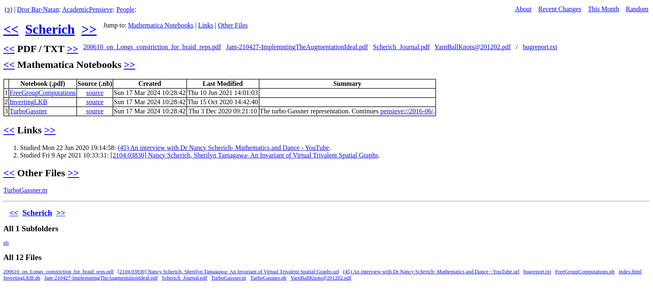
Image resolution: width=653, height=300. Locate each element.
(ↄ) (8, 9)
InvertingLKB (28, 101)
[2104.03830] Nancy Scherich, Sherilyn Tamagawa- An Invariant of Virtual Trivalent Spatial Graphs (244, 155)
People (125, 9)
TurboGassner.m (25, 190)
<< (10, 29)
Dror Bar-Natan (38, 9)
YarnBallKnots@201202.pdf (472, 46)
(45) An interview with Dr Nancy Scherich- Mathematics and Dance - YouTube (223, 147)
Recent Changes (559, 8)
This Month (603, 8)
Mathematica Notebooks (161, 25)
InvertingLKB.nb (21, 278)
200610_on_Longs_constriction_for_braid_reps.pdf (152, 46)
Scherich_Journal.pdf (401, 46)
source (95, 92)
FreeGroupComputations (43, 92)
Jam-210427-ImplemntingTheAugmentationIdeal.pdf (297, 46)
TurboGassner (28, 111)
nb (6, 243)
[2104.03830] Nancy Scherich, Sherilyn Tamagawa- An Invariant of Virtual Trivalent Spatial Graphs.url (228, 272)
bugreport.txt (540, 46)
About (523, 8)
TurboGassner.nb (268, 278)
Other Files (233, 25)
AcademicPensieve (87, 9)
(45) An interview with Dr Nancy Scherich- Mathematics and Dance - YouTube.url (431, 272)
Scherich (50, 29)
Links (205, 25)
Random (637, 8)
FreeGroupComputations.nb (585, 272)
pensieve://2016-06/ (406, 111)
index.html (630, 272)
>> (89, 29)
